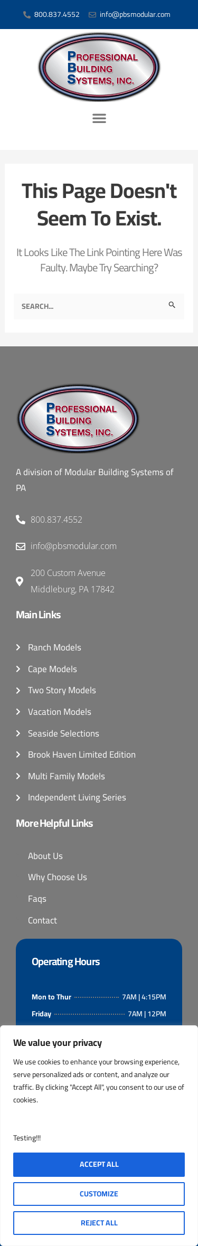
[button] (99, 118)
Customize (99, 1194)
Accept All (99, 1164)
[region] (99, 1135)
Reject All (99, 1223)
